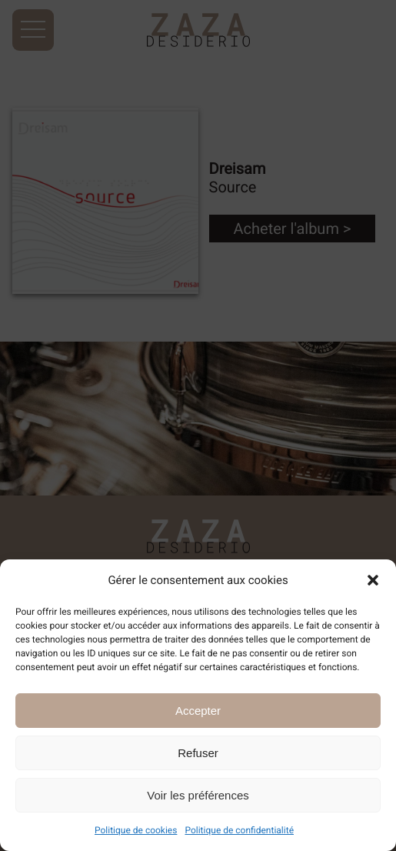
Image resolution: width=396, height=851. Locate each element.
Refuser (198, 752)
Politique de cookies (136, 830)
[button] (373, 580)
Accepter (198, 710)
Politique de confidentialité (239, 830)
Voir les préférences (198, 795)
